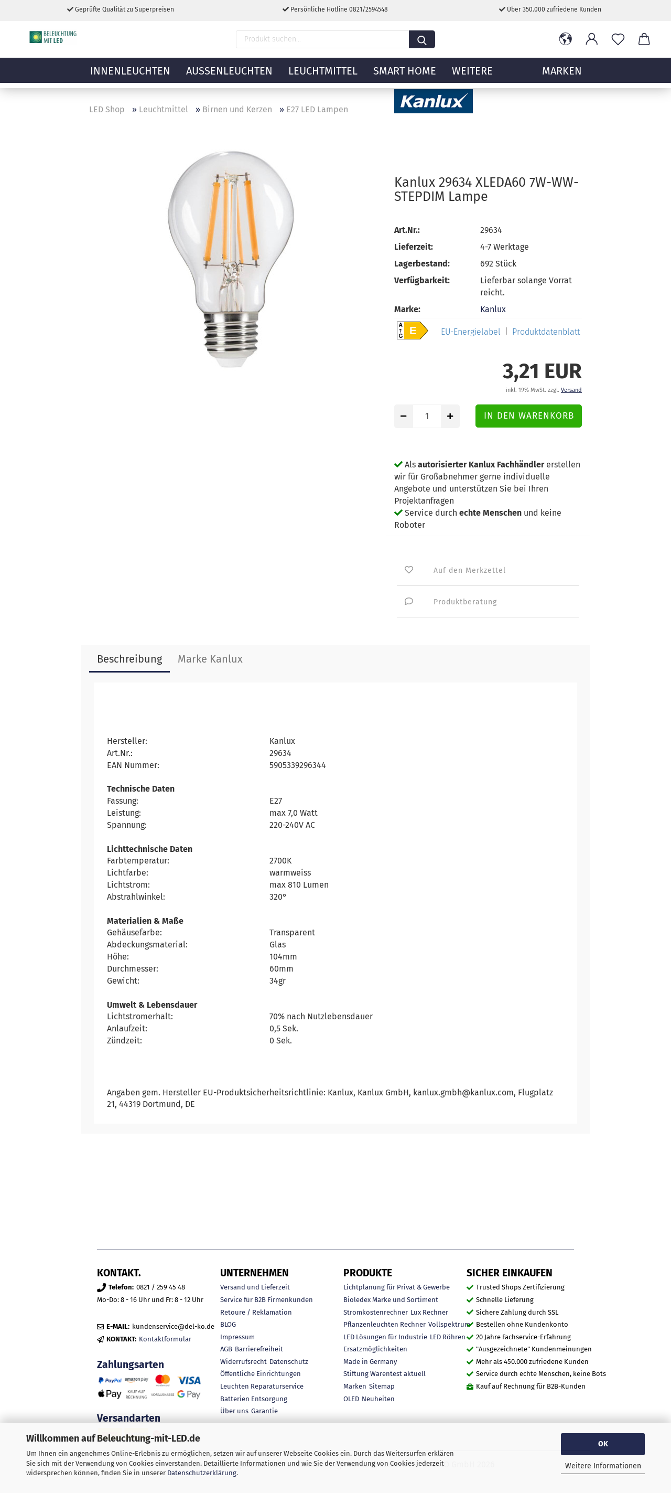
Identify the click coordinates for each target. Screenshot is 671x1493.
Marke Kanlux (210, 659)
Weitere (472, 76)
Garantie (264, 1411)
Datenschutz (288, 1362)
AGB (226, 1349)
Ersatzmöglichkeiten (375, 1349)
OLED (351, 1399)
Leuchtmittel (323, 76)
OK (603, 1443)
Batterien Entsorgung (253, 1399)
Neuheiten (378, 1399)
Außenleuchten (229, 76)
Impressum (237, 1337)
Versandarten (128, 1418)
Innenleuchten (130, 76)
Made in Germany (370, 1362)
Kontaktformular (165, 1339)
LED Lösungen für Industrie (385, 1337)
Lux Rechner (429, 1312)
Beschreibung (129, 659)
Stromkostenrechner (375, 1312)
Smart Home (404, 76)
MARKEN (562, 76)
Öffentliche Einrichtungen (260, 1374)
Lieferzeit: (413, 247)
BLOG (228, 1324)
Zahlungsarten (130, 1365)
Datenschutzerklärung (201, 1473)
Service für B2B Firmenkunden (266, 1300)
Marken (354, 1386)
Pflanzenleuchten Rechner (384, 1324)
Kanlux (493, 309)
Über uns (234, 1411)
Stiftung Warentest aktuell (384, 1374)
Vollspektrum (449, 1324)
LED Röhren (448, 1337)
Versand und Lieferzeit (255, 1287)
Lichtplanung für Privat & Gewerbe (396, 1287)
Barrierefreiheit (259, 1349)
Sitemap (382, 1386)
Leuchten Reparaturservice (262, 1386)
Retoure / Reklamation (256, 1312)
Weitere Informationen (603, 1466)
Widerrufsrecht (243, 1362)
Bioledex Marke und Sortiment (390, 1300)
